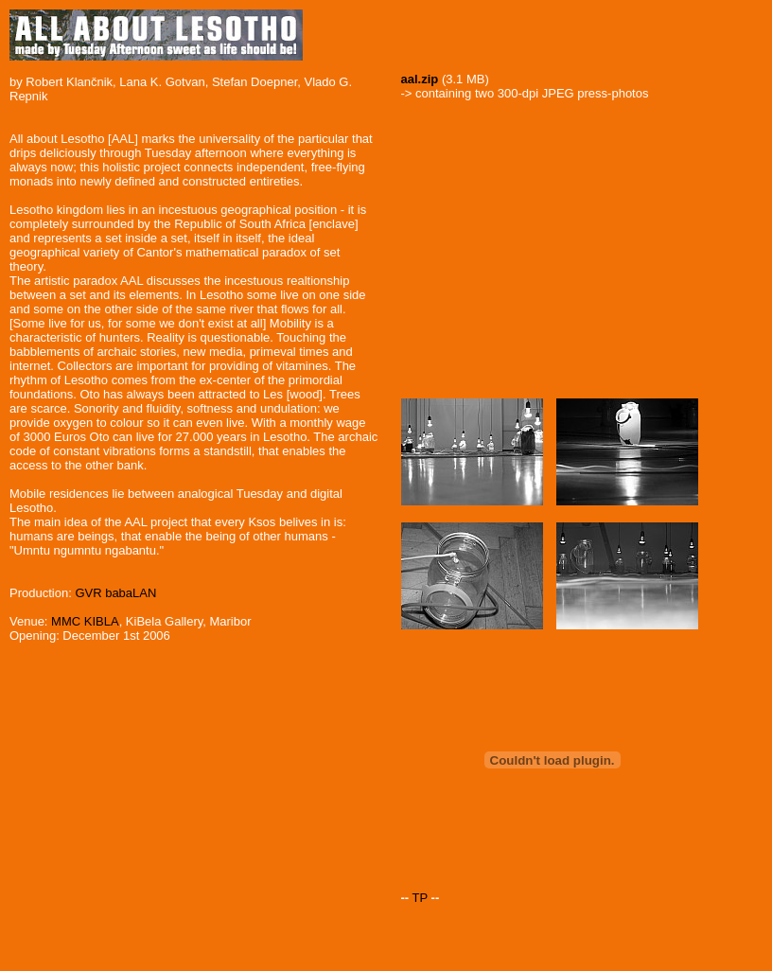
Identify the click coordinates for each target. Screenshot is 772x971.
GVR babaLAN (115, 593)
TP (420, 898)
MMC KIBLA (85, 621)
